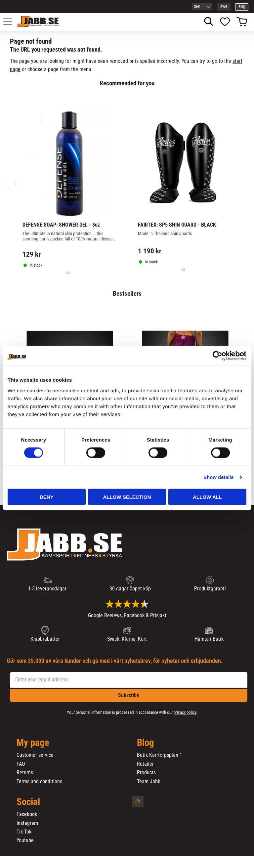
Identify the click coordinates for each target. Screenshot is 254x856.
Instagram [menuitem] (27, 823)
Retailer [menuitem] (145, 764)
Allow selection (127, 496)
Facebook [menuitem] (27, 814)
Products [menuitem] (146, 773)
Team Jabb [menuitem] (148, 782)
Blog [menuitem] (145, 743)
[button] (11, 22)
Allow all (207, 496)
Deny (47, 496)
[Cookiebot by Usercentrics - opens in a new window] (217, 356)
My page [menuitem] (33, 743)
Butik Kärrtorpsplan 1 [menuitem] (159, 755)
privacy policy (185, 712)
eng (241, 6)
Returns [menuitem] (25, 773)
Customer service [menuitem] (35, 755)
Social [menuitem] (28, 802)
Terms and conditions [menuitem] (39, 782)
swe (224, 6)
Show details (218, 477)
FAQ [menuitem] (21, 764)
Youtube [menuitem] (25, 840)
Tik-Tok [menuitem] (24, 832)
